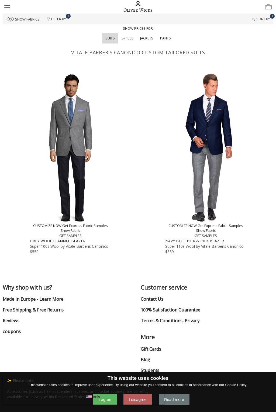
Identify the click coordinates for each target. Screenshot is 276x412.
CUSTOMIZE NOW (47, 225)
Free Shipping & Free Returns (33, 310)
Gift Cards (151, 349)
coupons (12, 331)
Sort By (262, 17)
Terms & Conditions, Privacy (170, 321)
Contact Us (152, 299)
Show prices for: (138, 28)
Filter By (57, 17)
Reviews (11, 321)
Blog (145, 360)
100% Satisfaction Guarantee (170, 310)
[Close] (159, 379)
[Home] (138, 6)
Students (150, 370)
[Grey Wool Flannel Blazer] (70, 155)
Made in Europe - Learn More (33, 299)
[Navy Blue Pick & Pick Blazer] (206, 155)
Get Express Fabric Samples (85, 225)
